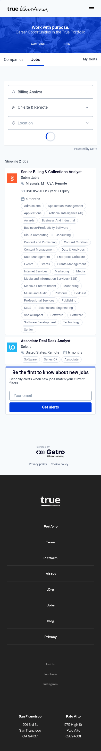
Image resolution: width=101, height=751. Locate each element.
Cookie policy (59, 464)
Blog (50, 621)
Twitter (50, 664)
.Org (50, 589)
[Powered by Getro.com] (50, 452)
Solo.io (26, 347)
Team (50, 542)
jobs (35, 59)
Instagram (50, 684)
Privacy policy (38, 464)
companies (14, 59)
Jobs (51, 605)
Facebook (50, 674)
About (51, 573)
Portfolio (51, 526)
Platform (50, 557)
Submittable (30, 178)
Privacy (50, 636)
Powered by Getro (85, 149)
